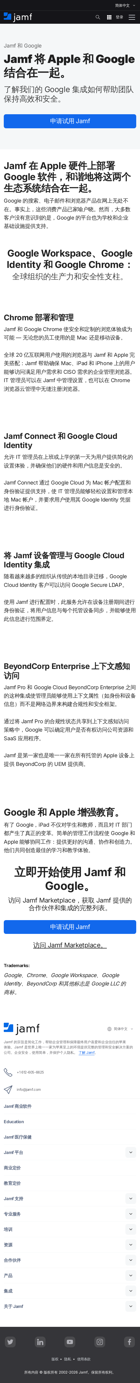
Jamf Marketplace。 (70, 946)
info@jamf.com (22, 1089)
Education (14, 1121)
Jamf (70, 121)
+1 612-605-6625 (24, 1072)
